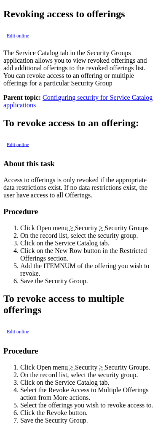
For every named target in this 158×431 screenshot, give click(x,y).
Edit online (18, 36)
